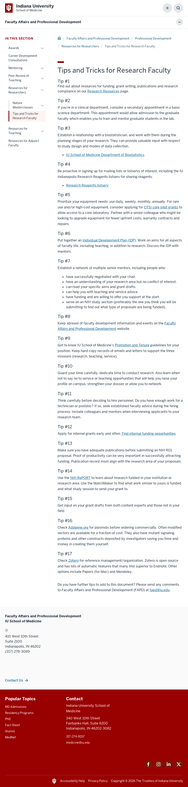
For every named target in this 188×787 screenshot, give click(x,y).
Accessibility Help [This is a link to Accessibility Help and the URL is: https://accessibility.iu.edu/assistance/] (72, 781)
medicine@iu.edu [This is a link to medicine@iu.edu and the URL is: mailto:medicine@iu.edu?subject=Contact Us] (78, 742)
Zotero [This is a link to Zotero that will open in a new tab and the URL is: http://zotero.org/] (73, 560)
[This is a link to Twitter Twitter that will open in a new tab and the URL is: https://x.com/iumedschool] (178, 767)
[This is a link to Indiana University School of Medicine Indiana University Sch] (29, 8)
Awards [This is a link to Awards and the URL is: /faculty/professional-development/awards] (13, 48)
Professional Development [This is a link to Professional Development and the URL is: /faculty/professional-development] (153, 38)
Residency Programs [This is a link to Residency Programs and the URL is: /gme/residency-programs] (19, 713)
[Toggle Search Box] (178, 8)
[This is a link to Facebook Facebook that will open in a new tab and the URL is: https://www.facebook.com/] (148, 767)
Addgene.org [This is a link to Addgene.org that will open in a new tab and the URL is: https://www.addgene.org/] (78, 527)
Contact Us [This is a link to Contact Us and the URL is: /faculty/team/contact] (14, 680)
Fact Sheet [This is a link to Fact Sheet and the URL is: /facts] (12, 725)
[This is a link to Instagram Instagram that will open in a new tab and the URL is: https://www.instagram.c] (158, 767)
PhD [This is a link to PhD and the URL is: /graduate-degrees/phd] (8, 719)
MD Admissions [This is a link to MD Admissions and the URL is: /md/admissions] (15, 707)
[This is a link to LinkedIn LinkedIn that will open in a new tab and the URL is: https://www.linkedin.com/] (168, 767)
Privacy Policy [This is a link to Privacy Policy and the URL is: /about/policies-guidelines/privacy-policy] (98, 781)
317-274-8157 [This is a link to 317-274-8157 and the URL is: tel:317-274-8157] (75, 736)
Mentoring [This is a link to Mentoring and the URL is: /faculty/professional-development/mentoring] (15, 68)
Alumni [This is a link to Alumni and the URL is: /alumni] (10, 731)
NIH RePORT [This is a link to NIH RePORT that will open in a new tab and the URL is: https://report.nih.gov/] (80, 478)
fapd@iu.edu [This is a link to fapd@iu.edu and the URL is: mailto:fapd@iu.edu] (159, 590)
